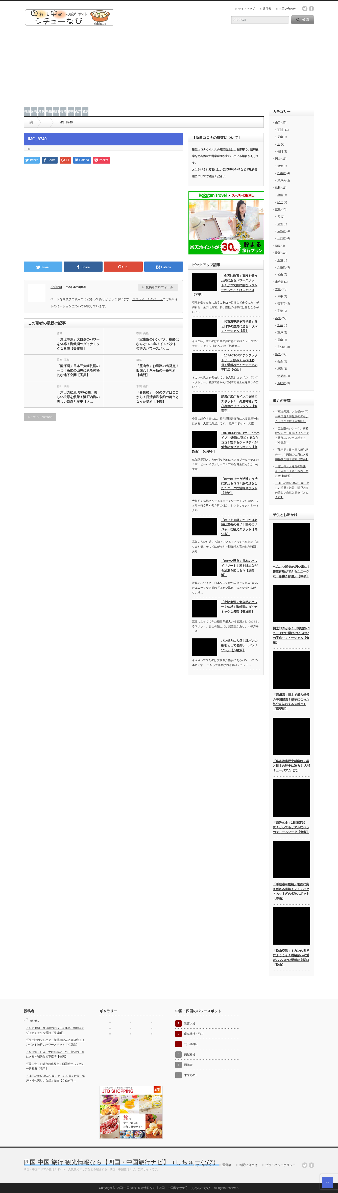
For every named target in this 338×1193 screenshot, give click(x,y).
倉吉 (280, 361)
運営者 (267, 8)
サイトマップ (246, 8)
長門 (280, 151)
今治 (280, 260)
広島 (34, 111)
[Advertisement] (169, 69)
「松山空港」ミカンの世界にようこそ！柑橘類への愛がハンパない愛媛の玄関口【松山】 (291, 958)
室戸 (280, 332)
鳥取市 (281, 383)
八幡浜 (281, 267)
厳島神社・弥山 (194, 1033)
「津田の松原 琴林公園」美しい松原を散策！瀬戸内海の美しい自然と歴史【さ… (78, 397)
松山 (280, 274)
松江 (280, 202)
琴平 (280, 296)
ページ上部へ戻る (327, 1182)
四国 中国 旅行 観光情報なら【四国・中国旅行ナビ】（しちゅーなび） (121, 1162)
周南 (280, 136)
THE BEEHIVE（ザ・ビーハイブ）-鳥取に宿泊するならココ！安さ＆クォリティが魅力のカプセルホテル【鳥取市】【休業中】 (225, 442)
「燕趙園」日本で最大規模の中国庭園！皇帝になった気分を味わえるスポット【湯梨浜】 (291, 702)
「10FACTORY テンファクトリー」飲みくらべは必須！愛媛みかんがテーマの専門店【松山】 (239, 362)
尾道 (280, 223)
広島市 (281, 230)
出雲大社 (189, 1023)
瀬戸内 (281, 180)
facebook (311, 8)
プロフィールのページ (147, 299)
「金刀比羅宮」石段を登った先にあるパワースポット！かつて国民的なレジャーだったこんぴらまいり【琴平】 (224, 285)
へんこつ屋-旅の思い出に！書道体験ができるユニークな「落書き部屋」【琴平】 (291, 571)
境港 (280, 368)
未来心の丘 (191, 1075)
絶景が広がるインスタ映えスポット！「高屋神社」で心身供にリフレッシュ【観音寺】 (239, 403)
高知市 (281, 346)
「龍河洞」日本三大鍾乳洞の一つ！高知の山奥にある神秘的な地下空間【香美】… (78, 370)
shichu (56, 287)
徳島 (63, 111)
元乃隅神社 (191, 1044)
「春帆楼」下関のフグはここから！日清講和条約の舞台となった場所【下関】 (157, 397)
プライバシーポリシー (280, 1165)
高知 (78, 111)
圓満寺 (188, 1064)
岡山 (27, 111)
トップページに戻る (40, 417)
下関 (139, 386)
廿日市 (281, 238)
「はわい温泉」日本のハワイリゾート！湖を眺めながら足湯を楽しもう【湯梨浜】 (239, 568)
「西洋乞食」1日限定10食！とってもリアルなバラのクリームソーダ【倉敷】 (291, 827)
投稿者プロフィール (159, 287)
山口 (56, 111)
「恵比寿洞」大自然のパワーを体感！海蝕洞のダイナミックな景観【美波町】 (78, 344)
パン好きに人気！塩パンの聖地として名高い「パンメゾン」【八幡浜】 (239, 645)
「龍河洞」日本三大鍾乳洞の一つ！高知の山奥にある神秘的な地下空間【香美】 (291, 454)
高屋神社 (189, 1054)
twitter (304, 8)
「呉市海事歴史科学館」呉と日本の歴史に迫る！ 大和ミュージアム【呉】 (239, 326)
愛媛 (85, 111)
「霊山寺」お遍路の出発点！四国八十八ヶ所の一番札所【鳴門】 (157, 370)
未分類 (279, 281)
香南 (59, 359)
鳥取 (41, 111)
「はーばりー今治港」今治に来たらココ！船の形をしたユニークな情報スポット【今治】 (239, 486)
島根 (49, 111)
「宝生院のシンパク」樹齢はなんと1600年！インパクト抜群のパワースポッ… (157, 344)
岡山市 (281, 173)
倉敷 (280, 165)
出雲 (280, 194)
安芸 (280, 325)
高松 (146, 333)
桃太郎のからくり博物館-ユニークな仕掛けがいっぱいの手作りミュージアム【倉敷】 (291, 635)
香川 (71, 111)
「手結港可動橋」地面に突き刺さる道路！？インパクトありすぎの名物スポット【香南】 (291, 891)
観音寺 (281, 303)
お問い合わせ (287, 8)
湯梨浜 (281, 375)
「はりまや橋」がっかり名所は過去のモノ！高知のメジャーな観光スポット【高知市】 (239, 527)
